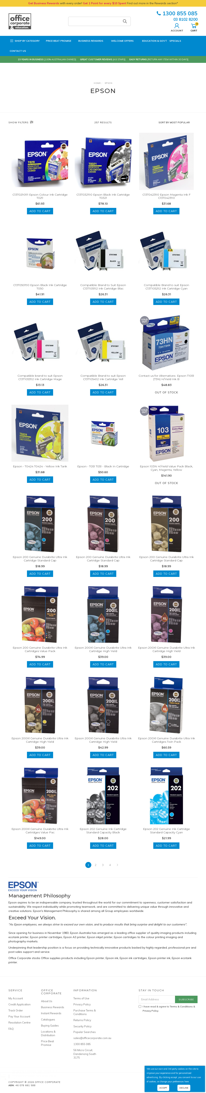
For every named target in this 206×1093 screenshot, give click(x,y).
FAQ (11, 1028)
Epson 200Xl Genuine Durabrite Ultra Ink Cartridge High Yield (103, 654)
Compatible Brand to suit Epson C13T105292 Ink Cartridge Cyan (166, 292)
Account (177, 27)
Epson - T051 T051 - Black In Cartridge (103, 472)
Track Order (15, 1010)
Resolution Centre (19, 1022)
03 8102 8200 (185, 19)
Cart (194, 27)
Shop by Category (25, 41)
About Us (46, 1001)
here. (186, 1081)
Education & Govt (151, 41)
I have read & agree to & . (167, 1008)
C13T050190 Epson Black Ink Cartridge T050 (40, 292)
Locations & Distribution (48, 1033)
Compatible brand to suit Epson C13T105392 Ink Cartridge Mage (40, 383)
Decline (183, 1088)
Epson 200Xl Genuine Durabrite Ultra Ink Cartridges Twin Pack (166, 745)
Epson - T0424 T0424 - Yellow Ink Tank (40, 472)
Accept (163, 1088)
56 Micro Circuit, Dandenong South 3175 (84, 1053)
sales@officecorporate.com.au (85, 1038)
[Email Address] (157, 999)
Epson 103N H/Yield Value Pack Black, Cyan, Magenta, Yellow (166, 473)
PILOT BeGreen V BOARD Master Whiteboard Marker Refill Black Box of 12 (38, 1076)
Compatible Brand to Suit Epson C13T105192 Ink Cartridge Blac (103, 292)
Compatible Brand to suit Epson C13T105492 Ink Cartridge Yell (103, 383)
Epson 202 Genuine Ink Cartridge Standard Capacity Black (103, 836)
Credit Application (19, 1004)
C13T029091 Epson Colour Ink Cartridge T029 (40, 196)
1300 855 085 (177, 13)
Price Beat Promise (56, 41)
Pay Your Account (19, 1016)
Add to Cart (40, 211)
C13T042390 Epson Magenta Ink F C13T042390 (166, 196)
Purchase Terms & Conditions (84, 1012)
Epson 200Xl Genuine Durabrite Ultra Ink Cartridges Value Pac (39, 836)
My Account (15, 998)
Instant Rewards (51, 1013)
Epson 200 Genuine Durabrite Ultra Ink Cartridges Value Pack (40, 654)
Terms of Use (81, 998)
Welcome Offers (120, 39)
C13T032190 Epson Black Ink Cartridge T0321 (103, 196)
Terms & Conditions (181, 1006)
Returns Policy (82, 1020)
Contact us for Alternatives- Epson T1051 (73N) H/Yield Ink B (166, 383)
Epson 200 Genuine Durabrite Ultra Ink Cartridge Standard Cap (40, 564)
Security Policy (82, 1026)
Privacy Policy (82, 1004)
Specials (175, 40)
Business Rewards (88, 41)
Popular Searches (84, 1032)
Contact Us (18, 50)
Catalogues (48, 1019)
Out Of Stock (166, 398)
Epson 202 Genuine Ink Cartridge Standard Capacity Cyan (166, 836)
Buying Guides (50, 1025)
